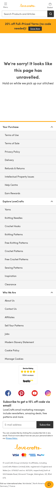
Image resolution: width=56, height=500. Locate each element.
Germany (4, 486)
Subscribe (45, 424)
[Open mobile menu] (5, 5)
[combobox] (25, 14)
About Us (9, 300)
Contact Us (11, 308)
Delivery (9, 159)
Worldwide (27, 483)
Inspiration (10, 275)
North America (39, 483)
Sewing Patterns (14, 267)
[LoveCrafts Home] (28, 446)
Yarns (8, 209)
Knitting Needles (13, 217)
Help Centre (11, 184)
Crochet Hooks (12, 226)
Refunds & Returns (15, 168)
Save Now (36, 28)
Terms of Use (12, 135)
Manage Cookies (14, 358)
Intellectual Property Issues (19, 176)
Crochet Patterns (14, 251)
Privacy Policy (12, 151)
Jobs (7, 333)
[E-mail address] (19, 424)
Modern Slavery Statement (19, 342)
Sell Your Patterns (14, 325)
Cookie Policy (12, 350)
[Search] (50, 14)
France (12, 486)
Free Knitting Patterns (16, 242)
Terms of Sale (12, 143)
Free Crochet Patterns (16, 259)
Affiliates (9, 317)
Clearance (10, 284)
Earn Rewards (12, 193)
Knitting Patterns (14, 234)
